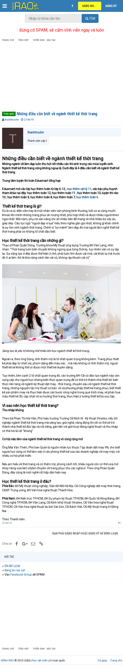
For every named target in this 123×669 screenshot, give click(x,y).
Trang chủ (116, 660)
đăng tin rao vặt (14, 570)
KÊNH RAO (7, 660)
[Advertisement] (61, 77)
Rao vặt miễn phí (42, 660)
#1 (119, 523)
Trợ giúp (102, 660)
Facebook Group (21, 574)
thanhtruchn (12, 119)
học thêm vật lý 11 (79, 189)
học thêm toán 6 (87, 197)
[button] (5, 6)
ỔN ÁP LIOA (12, 566)
